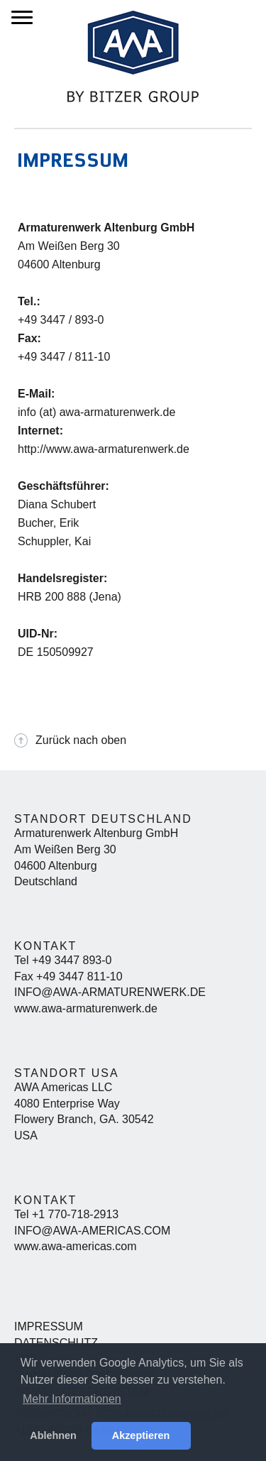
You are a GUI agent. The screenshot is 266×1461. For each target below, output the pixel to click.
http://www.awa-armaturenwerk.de (103, 449)
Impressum (48, 1326)
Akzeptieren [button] (141, 1435)
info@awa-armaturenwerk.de (110, 992)
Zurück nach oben (80, 740)
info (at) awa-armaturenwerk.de (96, 412)
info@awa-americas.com (92, 1231)
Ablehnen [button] (53, 1435)
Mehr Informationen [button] (72, 1399)
